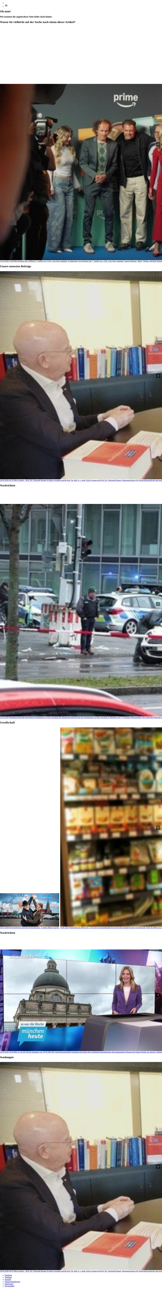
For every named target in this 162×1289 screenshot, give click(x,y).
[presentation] (158, 144)
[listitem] (29, 911)
